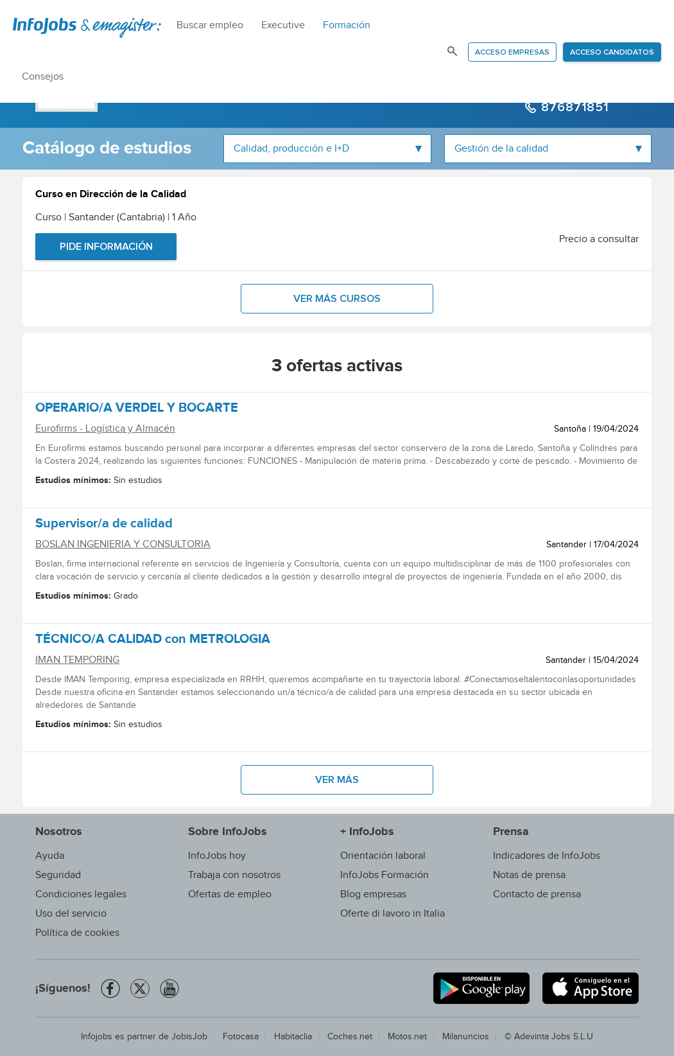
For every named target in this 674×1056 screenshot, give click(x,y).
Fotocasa (241, 1037)
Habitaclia (293, 1037)
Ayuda (49, 856)
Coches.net (349, 1037)
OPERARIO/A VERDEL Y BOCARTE (136, 409)
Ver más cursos (337, 299)
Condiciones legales (80, 894)
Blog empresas (373, 894)
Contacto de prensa (537, 894)
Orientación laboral (383, 856)
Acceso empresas (512, 53)
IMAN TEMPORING (77, 660)
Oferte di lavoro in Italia (392, 914)
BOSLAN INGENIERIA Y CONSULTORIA (123, 544)
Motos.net (407, 1037)
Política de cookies (77, 933)
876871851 (573, 107)
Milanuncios (465, 1037)
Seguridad (58, 875)
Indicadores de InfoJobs (546, 856)
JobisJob (189, 1037)
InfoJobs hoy (217, 856)
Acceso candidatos (612, 53)
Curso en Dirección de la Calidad (110, 195)
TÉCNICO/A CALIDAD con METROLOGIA (152, 641)
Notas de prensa (529, 875)
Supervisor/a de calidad (104, 525)
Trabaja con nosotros (234, 875)
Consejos (43, 77)
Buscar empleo (210, 25)
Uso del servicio (71, 914)
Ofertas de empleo (230, 894)
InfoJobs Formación (384, 875)
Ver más (337, 780)
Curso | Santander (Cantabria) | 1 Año (115, 217)
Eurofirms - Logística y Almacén (105, 429)
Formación (346, 25)
